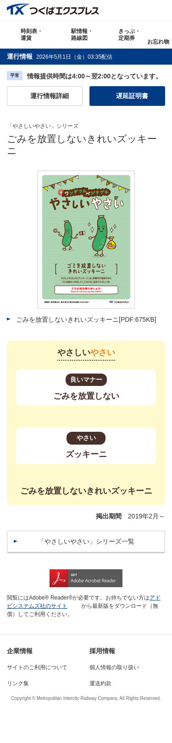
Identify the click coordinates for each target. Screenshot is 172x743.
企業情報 (20, 651)
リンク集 (18, 683)
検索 (161, 10)
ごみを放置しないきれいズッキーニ (86, 319)
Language (141, 10)
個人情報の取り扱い (114, 667)
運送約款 (100, 683)
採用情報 (102, 651)
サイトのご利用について (37, 667)
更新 (119, 56)
